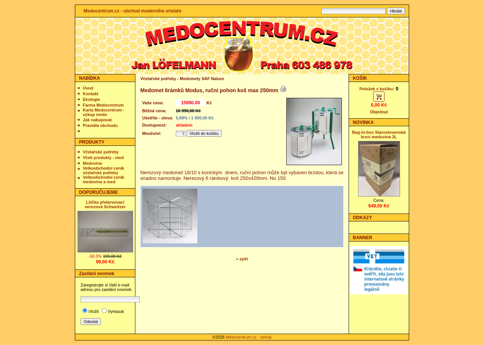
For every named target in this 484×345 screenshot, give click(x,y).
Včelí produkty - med (103, 157)
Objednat (379, 112)
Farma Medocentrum (103, 105)
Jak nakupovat (97, 120)
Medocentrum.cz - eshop (248, 337)
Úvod (88, 88)
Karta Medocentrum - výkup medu (103, 112)
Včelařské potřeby (101, 152)
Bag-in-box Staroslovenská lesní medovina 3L (379, 134)
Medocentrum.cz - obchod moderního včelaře (133, 11)
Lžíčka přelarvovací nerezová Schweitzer (105, 204)
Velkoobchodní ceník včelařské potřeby (103, 170)
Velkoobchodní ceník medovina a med (103, 179)
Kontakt (90, 93)
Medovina (92, 163)
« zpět (242, 259)
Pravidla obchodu (100, 125)
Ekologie (91, 99)
